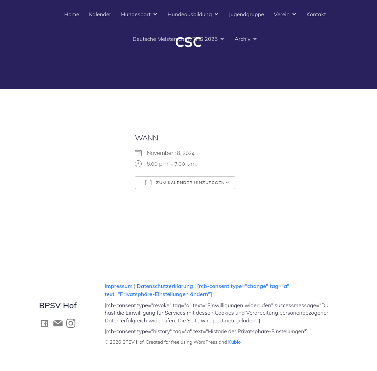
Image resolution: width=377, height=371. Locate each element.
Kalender (100, 14)
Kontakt (316, 14)
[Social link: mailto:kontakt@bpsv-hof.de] (59, 323)
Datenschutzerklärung (165, 286)
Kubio (234, 342)
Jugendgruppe (246, 14)
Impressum (119, 286)
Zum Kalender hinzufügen (185, 182)
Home (71, 14)
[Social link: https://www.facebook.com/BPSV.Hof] (46, 323)
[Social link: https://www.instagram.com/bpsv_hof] (72, 323)
